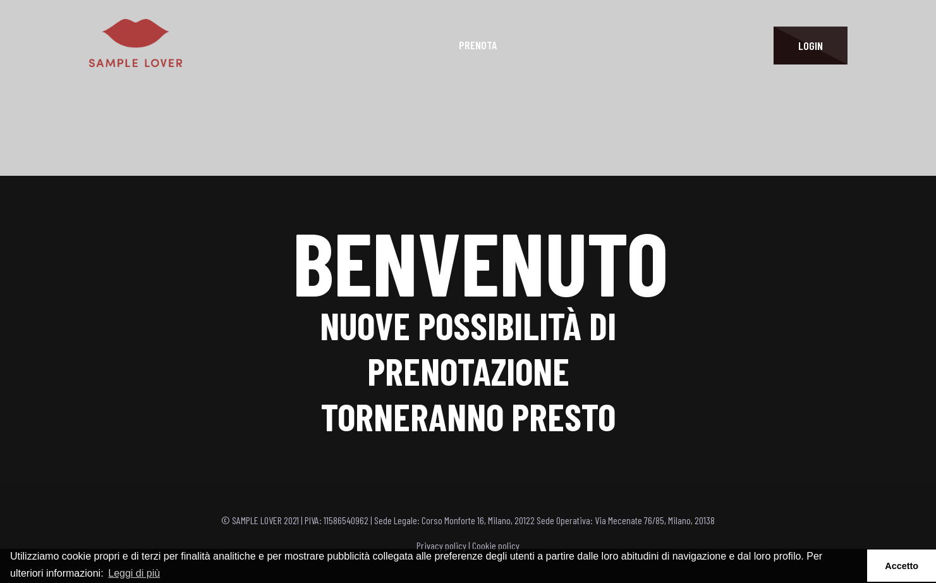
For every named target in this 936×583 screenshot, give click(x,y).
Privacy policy (441, 545)
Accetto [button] (901, 566)
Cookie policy (496, 545)
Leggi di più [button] (134, 573)
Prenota (478, 45)
